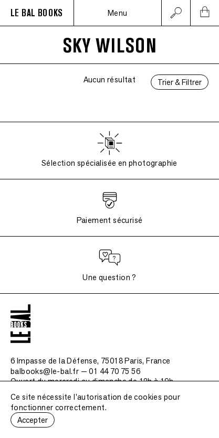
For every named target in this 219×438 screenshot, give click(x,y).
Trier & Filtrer (180, 82)
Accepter (32, 420)
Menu (118, 13)
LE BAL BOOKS (37, 13)
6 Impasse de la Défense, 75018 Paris (91, 361)
